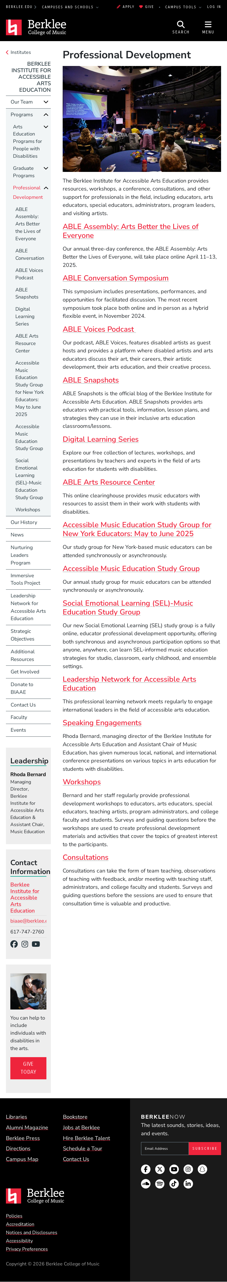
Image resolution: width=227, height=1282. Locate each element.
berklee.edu (19, 7)
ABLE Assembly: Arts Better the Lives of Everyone (131, 231)
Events (18, 730)
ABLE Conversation (29, 254)
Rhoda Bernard (28, 774)
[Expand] (46, 102)
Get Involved (25, 671)
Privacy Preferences (27, 1249)
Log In (214, 7)
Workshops (82, 782)
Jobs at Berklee (81, 1127)
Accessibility (19, 1241)
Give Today (28, 1068)
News (17, 534)
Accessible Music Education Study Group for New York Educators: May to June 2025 (137, 529)
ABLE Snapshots (91, 380)
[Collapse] (46, 115)
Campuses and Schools (68, 7)
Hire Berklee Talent (86, 1138)
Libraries (16, 1116)
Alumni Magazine (27, 1127)
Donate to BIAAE (22, 688)
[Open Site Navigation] (208, 27)
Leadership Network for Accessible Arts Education (129, 683)
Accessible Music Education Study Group (131, 569)
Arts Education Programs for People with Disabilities (27, 141)
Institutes (21, 52)
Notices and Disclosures (31, 1232)
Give (146, 7)
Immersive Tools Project (25, 579)
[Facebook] (16, 944)
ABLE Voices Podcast (99, 329)
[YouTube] (38, 944)
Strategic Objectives (22, 635)
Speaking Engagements (102, 723)
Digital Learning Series (101, 439)
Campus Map (22, 1159)
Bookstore (75, 1116)
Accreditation (20, 1224)
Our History (24, 522)
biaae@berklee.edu (32, 920)
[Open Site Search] (181, 27)
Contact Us (23, 705)
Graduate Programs (24, 172)
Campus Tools (181, 7)
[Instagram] (27, 944)
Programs (22, 114)
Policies (14, 1216)
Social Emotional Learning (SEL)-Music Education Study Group (128, 607)
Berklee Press (23, 1138)
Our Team (22, 102)
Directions (18, 1148)
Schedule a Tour (82, 1148)
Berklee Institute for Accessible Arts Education (31, 76)
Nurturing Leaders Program (22, 555)
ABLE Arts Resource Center (109, 482)
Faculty (19, 717)
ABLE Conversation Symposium (116, 278)
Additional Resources (23, 655)
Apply (125, 7)
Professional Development (28, 192)
